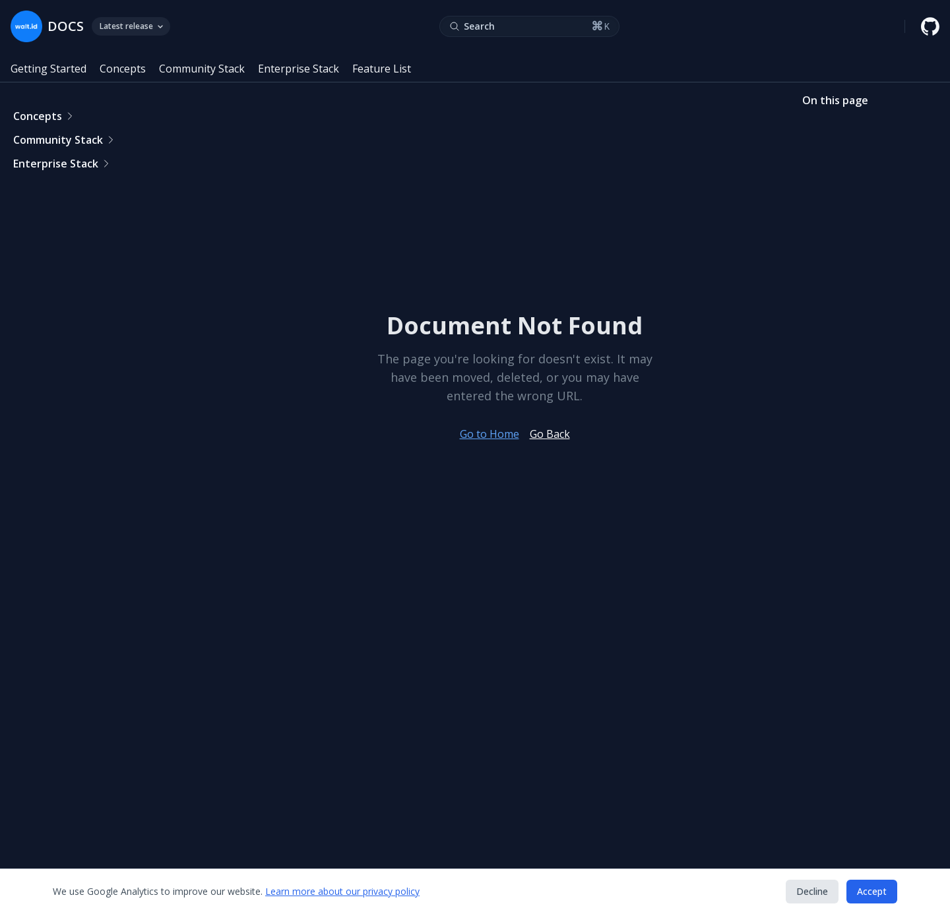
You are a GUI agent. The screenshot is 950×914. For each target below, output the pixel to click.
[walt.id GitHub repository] (930, 26)
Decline (812, 891)
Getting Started (48, 68)
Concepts (123, 68)
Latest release (131, 26)
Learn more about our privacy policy (342, 891)
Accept (872, 891)
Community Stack (202, 68)
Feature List (381, 68)
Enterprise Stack (298, 68)
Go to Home (489, 434)
